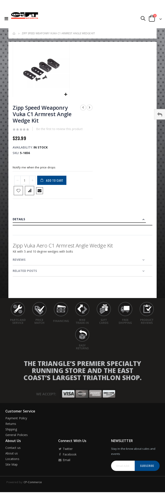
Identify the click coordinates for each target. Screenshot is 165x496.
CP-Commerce (33, 484)
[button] (65, 94)
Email (64, 462)
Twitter (65, 451)
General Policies (16, 437)
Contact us (13, 450)
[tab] (82, 221)
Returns (10, 426)
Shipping (11, 431)
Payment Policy (16, 420)
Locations (12, 461)
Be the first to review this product (59, 130)
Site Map (11, 467)
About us (11, 455)
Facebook (67, 456)
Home (14, 33)
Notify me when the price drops (35, 169)
